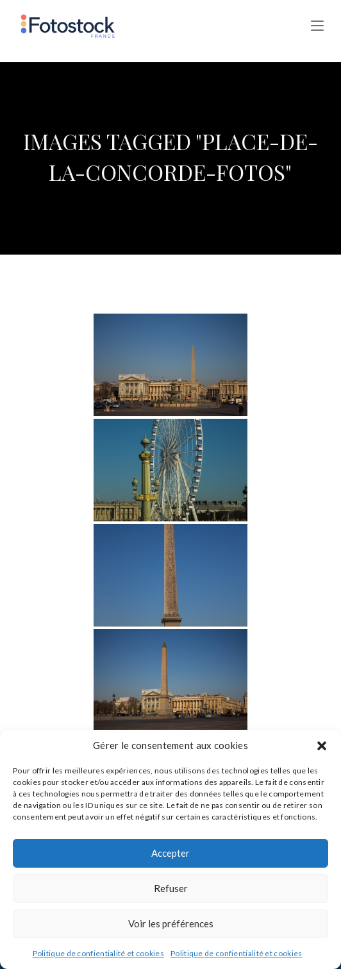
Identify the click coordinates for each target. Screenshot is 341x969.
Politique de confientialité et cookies (98, 953)
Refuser (171, 888)
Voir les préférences (170, 923)
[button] (321, 745)
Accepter (170, 853)
